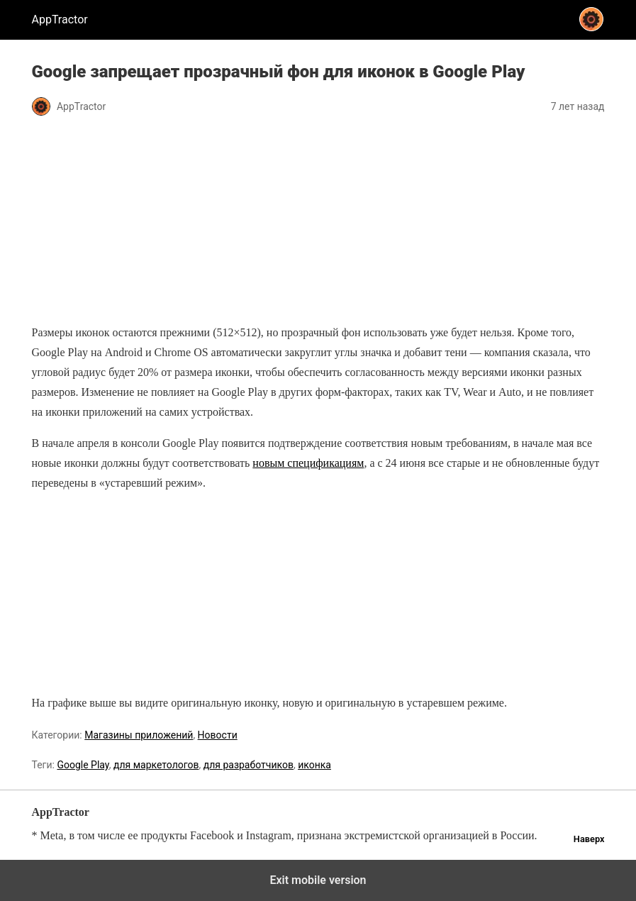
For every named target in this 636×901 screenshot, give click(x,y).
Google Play (82, 764)
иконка (314, 764)
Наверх (589, 839)
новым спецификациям (308, 463)
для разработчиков (248, 764)
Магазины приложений (138, 735)
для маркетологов (156, 764)
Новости (218, 735)
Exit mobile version (317, 880)
